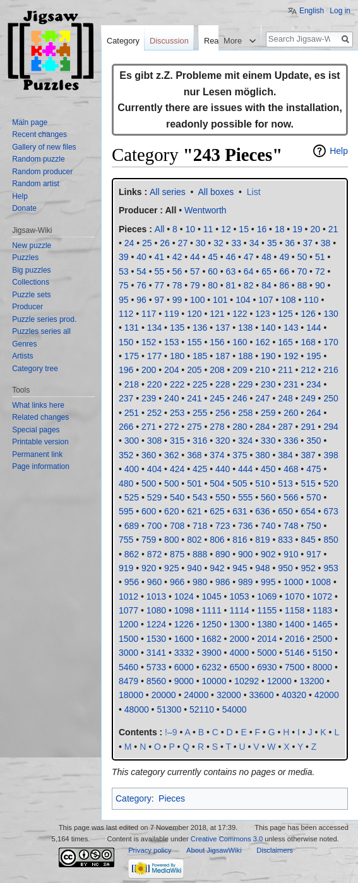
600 (148, 511)
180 (177, 356)
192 (290, 356)
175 (131, 356)
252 (154, 413)
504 (217, 483)
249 (308, 398)
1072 (322, 596)
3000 (128, 653)
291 (308, 427)
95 (124, 300)
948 (262, 568)
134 (154, 328)
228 (222, 384)
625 (217, 511)
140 (268, 328)
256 (222, 413)
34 (254, 243)
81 (231, 285)
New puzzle (31, 245)
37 (307, 243)
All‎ (160, 229)
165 (285, 342)
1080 (156, 610)
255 (200, 413)
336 (290, 441)
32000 (229, 695)
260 (290, 413)
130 (330, 314)
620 (171, 511)
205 (194, 370)
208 (217, 370)
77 (160, 285)
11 (208, 229)
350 (313, 441)
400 (131, 469)
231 (290, 384)
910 (290, 554)
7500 (294, 667)
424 (177, 469)
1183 (322, 610)
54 (141, 271)
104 (243, 300)
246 (239, 398)
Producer (27, 306)
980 (200, 582)
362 (171, 455)
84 (266, 285)
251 (131, 413)
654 (308, 511)
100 (197, 300)
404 (154, 469)
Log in (340, 10)
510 (262, 483)
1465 (322, 624)
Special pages (35, 429)
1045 (212, 596)
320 (222, 441)
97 (160, 300)
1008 (321, 582)
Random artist (35, 183)
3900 (212, 653)
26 (165, 243)
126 (308, 314)
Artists (22, 356)
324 (245, 441)
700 (154, 526)
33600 (261, 695)
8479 (128, 681)
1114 (239, 610)
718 (200, 526)
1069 (267, 596)
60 (213, 271)
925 (171, 568)
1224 (156, 624)
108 (288, 300)
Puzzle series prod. (44, 319)
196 (126, 370)
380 (262, 455)
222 (177, 384)
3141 (156, 653)
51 (320, 257)
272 (171, 427)
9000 (184, 681)
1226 (184, 624)
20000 (164, 695)
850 (330, 540)
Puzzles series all (41, 331)
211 (285, 370)
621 (194, 511)
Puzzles (25, 257)
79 (195, 285)
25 (147, 243)
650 (285, 511)
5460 (128, 667)
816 (239, 540)
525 (131, 497)
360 (148, 455)
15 (244, 229)
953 (330, 568)
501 (194, 483)
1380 (267, 624)
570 (313, 497)
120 (194, 314)
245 (217, 398)
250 (330, 398)
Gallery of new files (44, 147)
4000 (239, 653)
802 (194, 540)
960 (154, 582)
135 (177, 328)
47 (249, 257)
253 (177, 413)
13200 (311, 681)
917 (313, 554)
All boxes (216, 192)
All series (168, 192)
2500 (322, 639)
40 (141, 257)
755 (126, 540)
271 (148, 427)
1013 (156, 596)
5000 (267, 653)
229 (245, 384)
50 (302, 257)
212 (308, 370)
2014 (267, 639)
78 (177, 285)
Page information (40, 466)
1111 (212, 610)
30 (201, 243)
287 (285, 427)
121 (217, 314)
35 (272, 243)
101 (220, 300)
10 (191, 229)
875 (177, 554)
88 (302, 285)
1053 (239, 596)
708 (177, 526)
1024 (184, 596)
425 (200, 469)
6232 (212, 667)
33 (236, 243)
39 (124, 257)
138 (245, 328)
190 (268, 356)
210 (262, 370)
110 (311, 300)
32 (218, 243)
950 (285, 568)
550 (222, 497)
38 (326, 243)
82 (249, 285)
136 (200, 328)
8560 (156, 681)
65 (266, 271)
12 (226, 229)
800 (171, 540)
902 (268, 554)
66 (284, 271)
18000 (131, 695)
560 (268, 497)
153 (171, 342)
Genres (24, 344)
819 (262, 540)
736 (245, 526)
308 (154, 441)
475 (313, 469)
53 (124, 271)
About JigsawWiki (214, 850)
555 (245, 497)
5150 (322, 653)
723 (222, 526)
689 (131, 526)
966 (177, 582)
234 (313, 384)
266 (126, 427)
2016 (294, 639)
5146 (294, 653)
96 (141, 300)
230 (268, 384)
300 (131, 441)
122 (239, 314)
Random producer (42, 171)
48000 (136, 709)
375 (239, 455)
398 (330, 455)
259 (268, 413)
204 (171, 370)
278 (217, 427)
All (170, 210)
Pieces (171, 798)
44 (195, 257)
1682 (212, 639)
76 (141, 285)
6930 (267, 667)
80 (213, 285)
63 (231, 271)
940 (194, 568)
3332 (184, 653)
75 (124, 285)
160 (239, 342)
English (311, 10)
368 (194, 455)
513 (285, 483)
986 (222, 582)
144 (313, 328)
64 (249, 271)
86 (284, 285)
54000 (234, 709)
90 (320, 285)
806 (217, 540)
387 (308, 455)
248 (285, 398)
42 (177, 257)
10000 (214, 681)
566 (290, 497)
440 (222, 469)
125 (285, 314)
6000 (184, 667)
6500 (239, 667)
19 (297, 229)
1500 (128, 639)
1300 (239, 624)
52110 (201, 709)
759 (148, 540)
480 (126, 483)
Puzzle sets (31, 294)
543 (200, 497)
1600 (184, 639)
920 (148, 568)
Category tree (35, 368)
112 (126, 314)
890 (222, 554)
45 (213, 257)
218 (131, 384)
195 (313, 356)
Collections (30, 282)
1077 (128, 610)
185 (200, 356)
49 (284, 257)
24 (129, 243)
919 (126, 568)
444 (245, 469)
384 (285, 455)
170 (330, 342)
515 (308, 483)
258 (245, 413)
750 (313, 526)
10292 (246, 681)
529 (154, 497)
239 (148, 398)
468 (290, 469)
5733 (156, 667)
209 (239, 370)
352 (126, 455)
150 (126, 342)
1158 (294, 610)
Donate (24, 208)
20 (315, 229)
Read (203, 66)
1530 (156, 639)
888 (200, 554)
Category (134, 798)
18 (280, 229)
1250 (212, 624)
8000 (322, 667)
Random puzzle (38, 159)
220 (154, 384)
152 (148, 342)
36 (290, 243)
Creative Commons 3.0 (227, 839)
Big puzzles (31, 270)
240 (171, 398)
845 (308, 540)
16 (262, 229)
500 (148, 483)
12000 (279, 681)
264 (313, 413)
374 (217, 455)
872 (154, 554)
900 (245, 554)
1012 (128, 596)
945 (239, 568)
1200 (128, 624)
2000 (239, 639)
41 (160, 257)
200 (148, 370)
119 (171, 314)
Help (339, 151)
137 (222, 328)
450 (268, 469)
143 (290, 328)
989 (245, 582)
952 (308, 568)
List (254, 192)
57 (195, 271)
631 (239, 511)
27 (183, 243)
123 (262, 314)
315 (177, 441)
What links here (38, 405)
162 (262, 342)
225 (200, 384)
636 (262, 511)
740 (268, 526)
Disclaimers (274, 850)
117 (148, 314)
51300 (169, 709)
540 (177, 497)
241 (194, 398)
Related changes (40, 417)
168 (308, 342)
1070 (294, 596)
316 (200, 441)
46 (231, 257)
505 (239, 483)
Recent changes (39, 134)
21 (333, 229)
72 (320, 271)
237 (126, 398)
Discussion (169, 40)
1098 (184, 610)
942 (217, 568)
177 (154, 356)
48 (266, 257)
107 (265, 300)
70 (302, 271)
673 (330, 511)
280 (239, 427)
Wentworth (205, 210)
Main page (29, 122)
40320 (294, 695)
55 (160, 271)
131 (131, 328)
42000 (326, 695)
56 (177, 271)
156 (217, 342)
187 (222, 356)
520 (330, 483)
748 (290, 526)
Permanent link (37, 454)
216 (330, 370)
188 (245, 356)
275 (194, 427)
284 (262, 427)
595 (126, 511)
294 (330, 427)
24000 (196, 695)
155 (194, 342)
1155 (267, 610)
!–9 (171, 732)
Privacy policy (149, 850)
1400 (294, 624)
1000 (293, 582)
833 (285, 540)
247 (262, 398)
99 (177, 300)
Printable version (40, 441)
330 (268, 441)
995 (268, 582)
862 (131, 554)
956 (131, 582)
